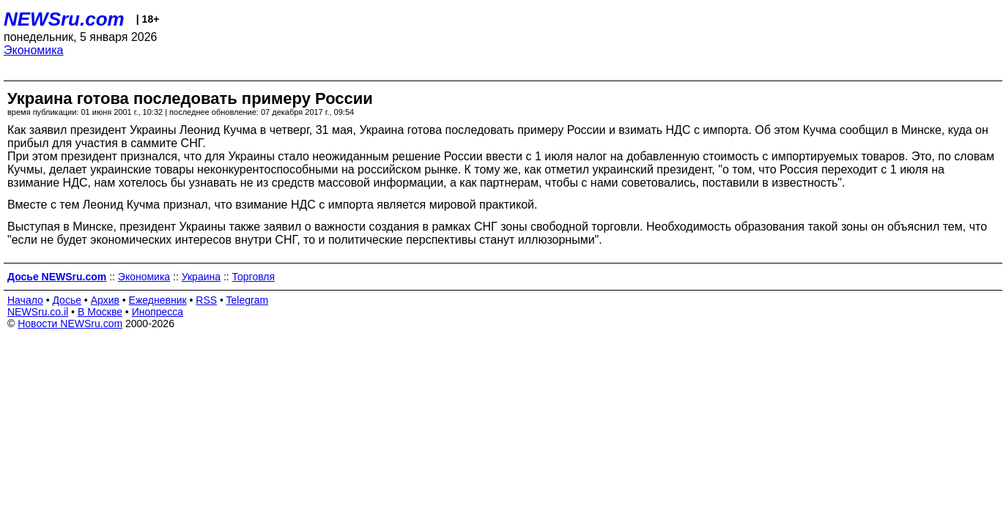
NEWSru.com (64, 19)
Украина (201, 277)
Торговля (253, 277)
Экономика (34, 50)
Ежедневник (158, 300)
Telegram (247, 300)
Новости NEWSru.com (70, 323)
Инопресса (158, 312)
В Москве (100, 312)
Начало (25, 300)
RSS (206, 300)
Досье (66, 300)
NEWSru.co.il (37, 312)
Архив (105, 300)
